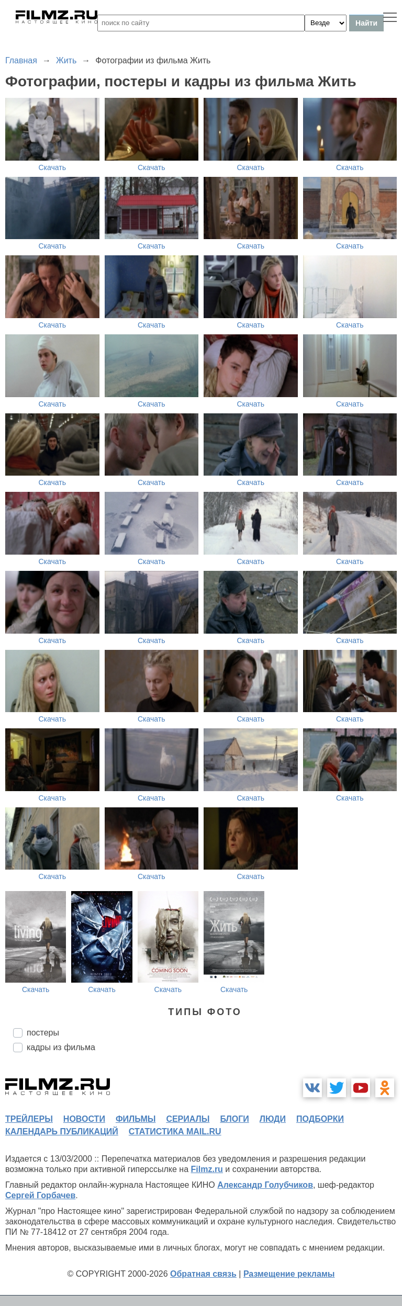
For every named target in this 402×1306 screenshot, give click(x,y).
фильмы (135, 1118)
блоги (234, 1118)
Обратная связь (203, 1273)
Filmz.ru (207, 1169)
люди (273, 1118)
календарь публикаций (61, 1131)
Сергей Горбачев (40, 1195)
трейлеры (29, 1118)
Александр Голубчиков (265, 1184)
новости (84, 1118)
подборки (320, 1118)
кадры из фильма (61, 1047)
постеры (43, 1032)
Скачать (52, 167)
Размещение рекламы (289, 1273)
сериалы (187, 1118)
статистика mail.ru (175, 1131)
